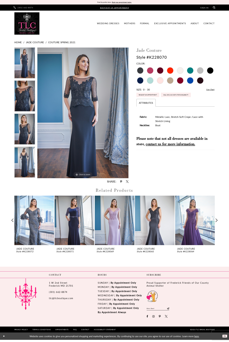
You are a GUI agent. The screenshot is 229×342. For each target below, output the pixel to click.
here (196, 338)
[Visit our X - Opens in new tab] (166, 318)
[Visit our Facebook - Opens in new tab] (147, 318)
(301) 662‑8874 (58, 292)
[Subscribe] (177, 310)
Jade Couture (35, 43)
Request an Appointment (153, 97)
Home (18, 43)
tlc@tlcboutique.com (61, 298)
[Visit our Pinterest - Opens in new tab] (160, 318)
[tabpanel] (24, 64)
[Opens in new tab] (152, 296)
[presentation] (34, 221)
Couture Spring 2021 (62, 43)
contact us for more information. (170, 156)
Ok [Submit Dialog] (224, 338)
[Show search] (214, 8)
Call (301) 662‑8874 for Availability (158, 106)
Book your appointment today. (125, 2)
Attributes (146, 114)
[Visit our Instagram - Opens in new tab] (153, 318)
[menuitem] (23, 8)
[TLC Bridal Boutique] (26, 24)
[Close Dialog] (4, 338)
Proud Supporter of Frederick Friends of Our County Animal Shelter (178, 285)
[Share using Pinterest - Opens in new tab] (121, 182)
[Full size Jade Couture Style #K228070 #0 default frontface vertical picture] (82, 113)
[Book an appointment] (114, 8)
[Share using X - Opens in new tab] (127, 182)
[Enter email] (163, 310)
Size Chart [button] (209, 90)
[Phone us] (23, 8)
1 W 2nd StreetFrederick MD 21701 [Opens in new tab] (61, 285)
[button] (204, 8)
